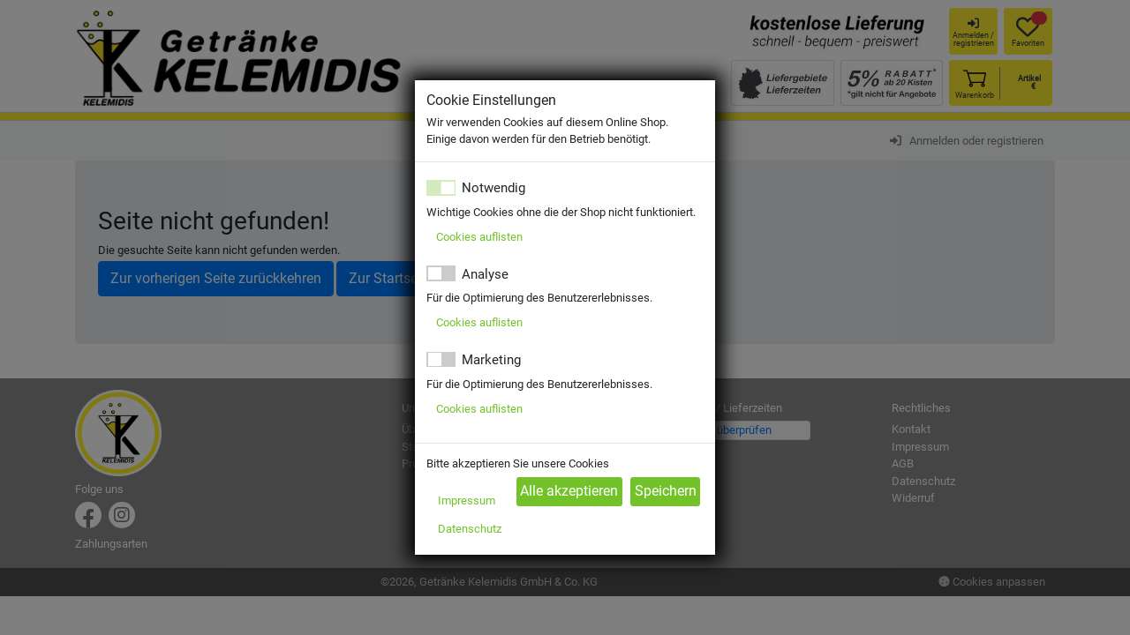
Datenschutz (469, 528)
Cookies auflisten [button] (479, 236)
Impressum (466, 500)
